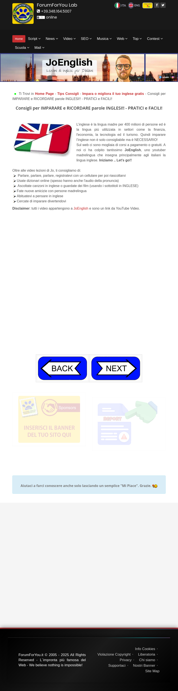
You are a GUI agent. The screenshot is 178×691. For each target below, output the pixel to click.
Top (137, 39)
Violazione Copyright (114, 654)
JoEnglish (81, 208)
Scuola (22, 48)
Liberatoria (146, 654)
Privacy (126, 660)
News (52, 39)
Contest (155, 39)
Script (34, 39)
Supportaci (116, 665)
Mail (39, 48)
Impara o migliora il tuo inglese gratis (113, 94)
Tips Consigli (68, 94)
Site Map (152, 671)
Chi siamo (147, 660)
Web (122, 39)
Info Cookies (145, 649)
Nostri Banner (144, 665)
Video (69, 39)
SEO (86, 39)
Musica (104, 39)
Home (19, 39)
